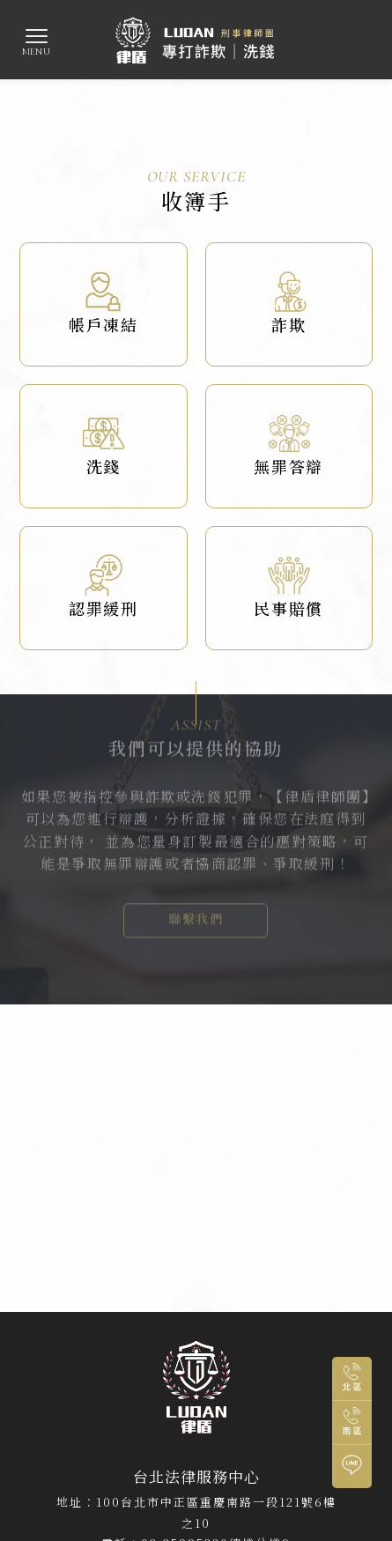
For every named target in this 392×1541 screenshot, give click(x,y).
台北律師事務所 (79, 1338)
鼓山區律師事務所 (181, 1354)
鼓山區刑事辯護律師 (196, 1370)
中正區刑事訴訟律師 (181, 1338)
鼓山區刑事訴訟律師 (289, 1354)
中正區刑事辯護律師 (294, 1338)
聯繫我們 (196, 901)
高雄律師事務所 (85, 1354)
